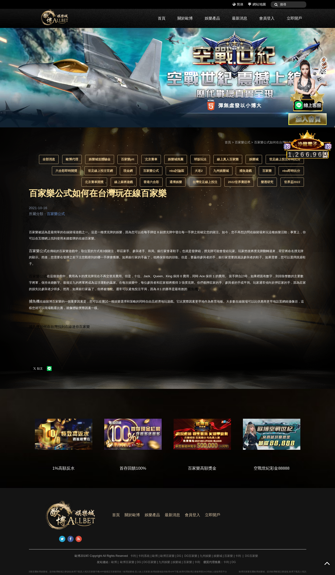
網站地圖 (257, 4)
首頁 (161, 18)
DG (179, 556)
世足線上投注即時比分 (284, 159)
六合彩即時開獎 (66, 171)
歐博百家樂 (167, 556)
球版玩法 (200, 159)
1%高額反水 (74, 468)
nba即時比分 (291, 171)
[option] (167, 77)
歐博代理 (72, 159)
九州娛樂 (205, 556)
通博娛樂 (176, 182)
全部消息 (49, 159)
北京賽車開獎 (94, 182)
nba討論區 (176, 171)
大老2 (199, 171)
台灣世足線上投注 (204, 182)
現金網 (128, 171)
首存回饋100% (143, 468)
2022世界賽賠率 (239, 182)
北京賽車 (151, 159)
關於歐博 (185, 18)
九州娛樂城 (221, 171)
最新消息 (239, 18)
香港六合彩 (151, 182)
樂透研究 (267, 182)
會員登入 (267, 18)
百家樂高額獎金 (213, 468)
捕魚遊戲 (245, 171)
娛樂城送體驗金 (99, 159)
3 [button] (331, 33)
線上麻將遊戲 (123, 182)
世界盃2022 (292, 182)
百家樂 (267, 171)
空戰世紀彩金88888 (282, 468)
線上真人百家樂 (228, 159)
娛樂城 (253, 159)
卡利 (133, 556)
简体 (238, 4)
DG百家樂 (190, 556)
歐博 (155, 556)
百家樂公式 (242, 142)
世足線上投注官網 (100, 171)
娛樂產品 (212, 18)
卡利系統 (144, 556)
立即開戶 (294, 18)
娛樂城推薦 (175, 159)
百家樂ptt (127, 159)
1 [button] (317, 33)
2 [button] (324, 33)
